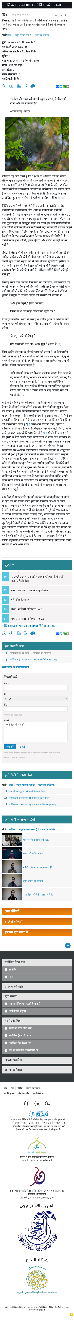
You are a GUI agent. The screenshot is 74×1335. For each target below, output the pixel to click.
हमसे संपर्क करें (38, 1093)
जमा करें (9, 746)
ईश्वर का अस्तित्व (42, 35)
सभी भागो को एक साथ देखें (15, 667)
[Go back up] (68, 945)
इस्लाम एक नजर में (33, 1088)
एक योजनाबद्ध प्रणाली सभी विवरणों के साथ (25, 791)
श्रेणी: (4, 35)
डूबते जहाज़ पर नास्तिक (33, 881)
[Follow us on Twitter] (37, 1103)
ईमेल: (6, 705)
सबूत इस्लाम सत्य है (23, 35)
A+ (66, 15)
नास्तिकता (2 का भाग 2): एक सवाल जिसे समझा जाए (28, 625)
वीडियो (12, 829)
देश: (5, 694)
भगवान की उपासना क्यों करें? (36, 840)
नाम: (6, 683)
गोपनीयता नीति (23, 1093)
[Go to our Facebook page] (26, 1103)
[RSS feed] (47, 1103)
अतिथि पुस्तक (9, 1093)
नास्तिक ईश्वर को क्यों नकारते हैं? (37, 867)
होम (5, 1088)
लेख (9, 35)
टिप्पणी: (7, 720)
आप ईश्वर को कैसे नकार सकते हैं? (38, 894)
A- (56, 15)
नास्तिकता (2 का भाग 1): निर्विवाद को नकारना (27, 653)
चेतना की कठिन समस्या (33, 853)
